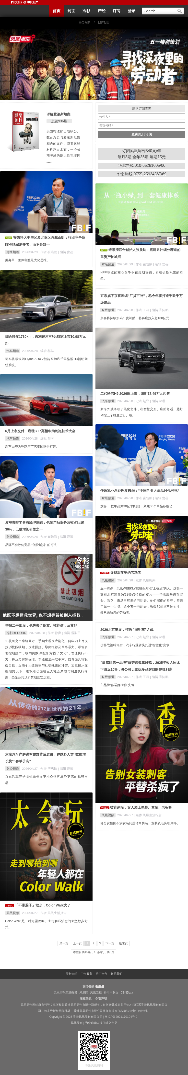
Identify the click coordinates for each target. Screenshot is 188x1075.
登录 (131, 11)
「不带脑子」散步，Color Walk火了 (42, 905)
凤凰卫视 (96, 992)
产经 (102, 11)
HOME (84, 23)
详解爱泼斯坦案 (58, 114)
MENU (103, 23)
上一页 (77, 943)
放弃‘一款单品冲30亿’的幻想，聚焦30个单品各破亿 (136, 506)
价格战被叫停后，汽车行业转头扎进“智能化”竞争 (134, 645)
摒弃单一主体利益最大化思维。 (27, 260)
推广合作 (101, 973)
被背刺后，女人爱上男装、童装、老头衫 (141, 807)
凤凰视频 (108, 580)
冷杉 (86, 11)
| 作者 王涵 (142, 310)
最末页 (123, 943)
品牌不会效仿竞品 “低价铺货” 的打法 (31, 545)
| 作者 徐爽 (54, 633)
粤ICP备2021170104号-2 (121, 1016)
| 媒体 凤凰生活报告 (148, 815)
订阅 (116, 11)
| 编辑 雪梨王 (71, 633)
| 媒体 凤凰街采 (144, 580)
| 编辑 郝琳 (46, 351)
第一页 (63, 943)
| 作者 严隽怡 (48, 768)
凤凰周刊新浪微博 (65, 992)
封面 (71, 11)
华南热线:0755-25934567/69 (141, 174)
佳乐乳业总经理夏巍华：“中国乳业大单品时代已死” (139, 491)
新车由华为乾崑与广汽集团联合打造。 (32, 446)
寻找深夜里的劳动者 (125, 573)
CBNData (127, 992)
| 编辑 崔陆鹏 (159, 310)
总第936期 (59, 121)
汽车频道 (12, 351)
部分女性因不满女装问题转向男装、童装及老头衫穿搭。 (140, 823)
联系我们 (116, 973)
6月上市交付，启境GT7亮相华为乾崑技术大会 (40, 431)
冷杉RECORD (16, 633)
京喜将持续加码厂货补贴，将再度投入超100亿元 (134, 318)
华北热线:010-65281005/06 (141, 165)
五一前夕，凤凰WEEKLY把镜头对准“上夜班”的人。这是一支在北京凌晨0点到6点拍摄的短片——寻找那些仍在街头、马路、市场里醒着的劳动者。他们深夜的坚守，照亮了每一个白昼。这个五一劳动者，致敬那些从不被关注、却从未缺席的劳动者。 (141, 600)
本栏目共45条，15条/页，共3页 (93, 952)
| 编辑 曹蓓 (65, 252)
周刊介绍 (71, 973)
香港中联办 (111, 992)
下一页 (110, 943)
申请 (99, 986)
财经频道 (12, 252)
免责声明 (101, 998)
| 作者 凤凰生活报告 (53, 913)
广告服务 (86, 973)
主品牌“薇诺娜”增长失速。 (119, 685)
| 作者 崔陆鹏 (48, 252)
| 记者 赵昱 (142, 401)
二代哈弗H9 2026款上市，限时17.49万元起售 (135, 394)
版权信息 (86, 998)
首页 (56, 11)
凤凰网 (83, 992)
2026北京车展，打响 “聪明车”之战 (126, 630)
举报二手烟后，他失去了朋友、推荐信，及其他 (41, 625)
